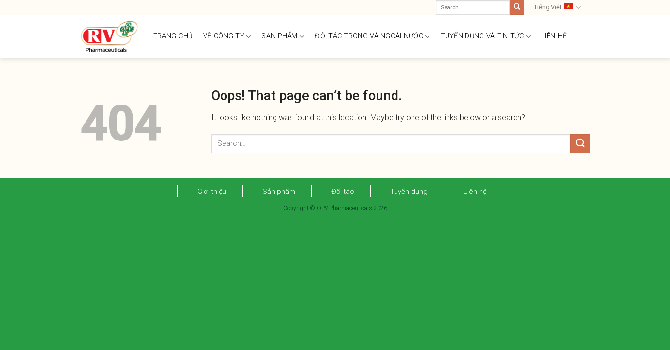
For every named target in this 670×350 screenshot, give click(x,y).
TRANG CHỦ (173, 36)
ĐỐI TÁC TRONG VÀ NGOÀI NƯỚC (372, 36)
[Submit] (517, 7)
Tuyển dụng (409, 191)
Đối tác (342, 191)
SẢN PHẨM (282, 36)
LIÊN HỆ (554, 36)
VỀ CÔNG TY (227, 36)
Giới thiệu (211, 191)
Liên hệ (475, 191)
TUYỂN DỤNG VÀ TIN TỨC (486, 36)
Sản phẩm (278, 191)
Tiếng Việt (557, 7)
